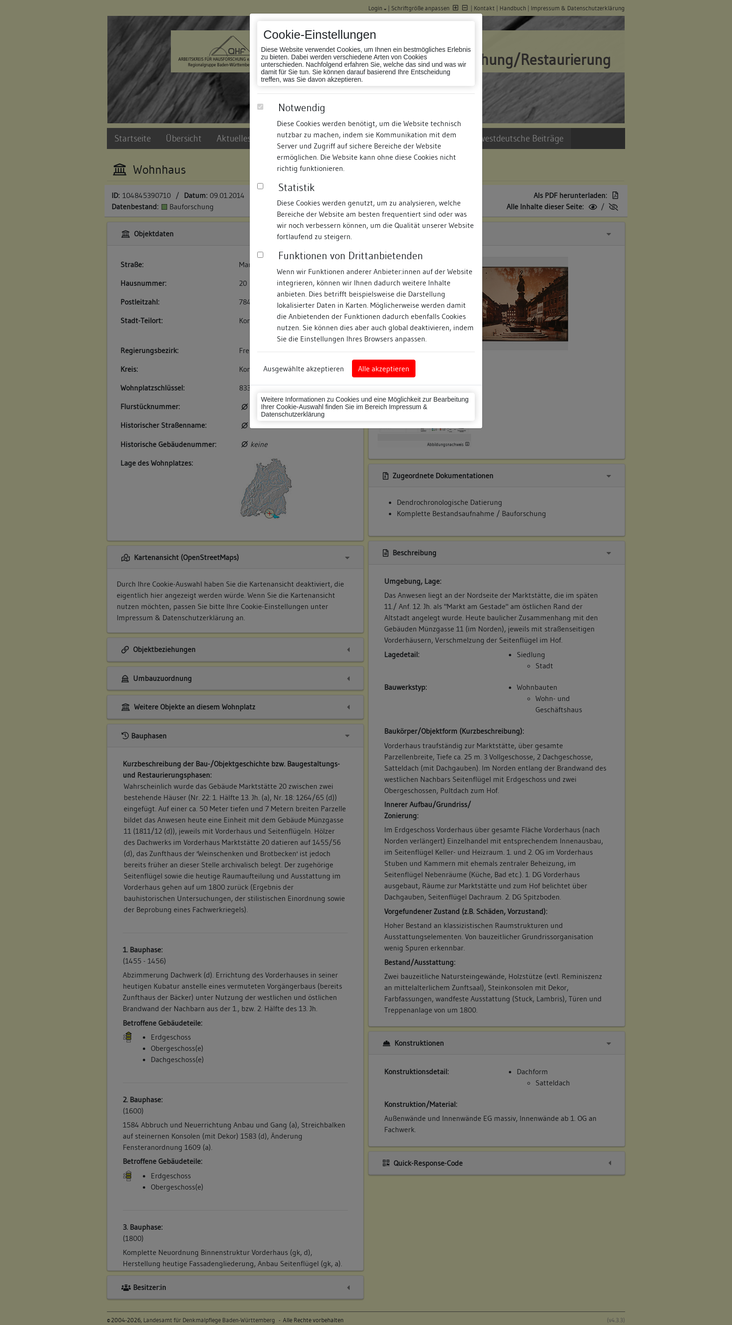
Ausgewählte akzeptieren (303, 368)
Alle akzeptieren (383, 368)
